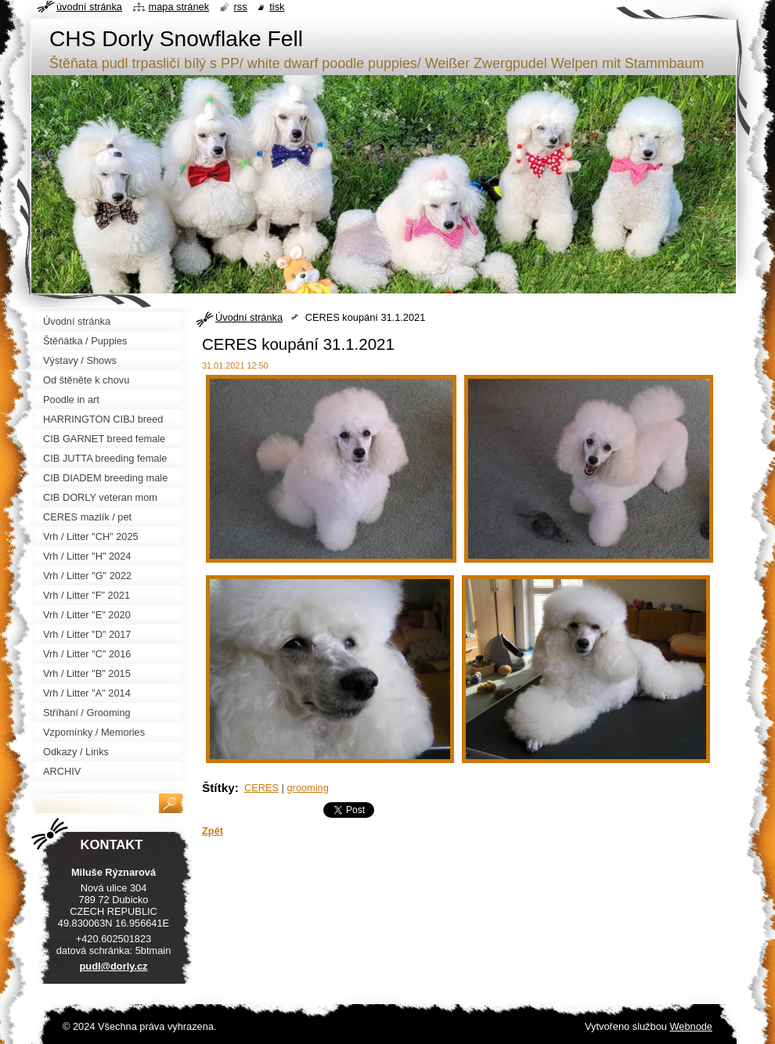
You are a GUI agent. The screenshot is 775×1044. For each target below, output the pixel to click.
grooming (308, 788)
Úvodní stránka (249, 317)
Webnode (690, 1026)
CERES (261, 788)
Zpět (212, 831)
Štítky (218, 787)
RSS (240, 7)
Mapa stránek (179, 7)
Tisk (276, 7)
